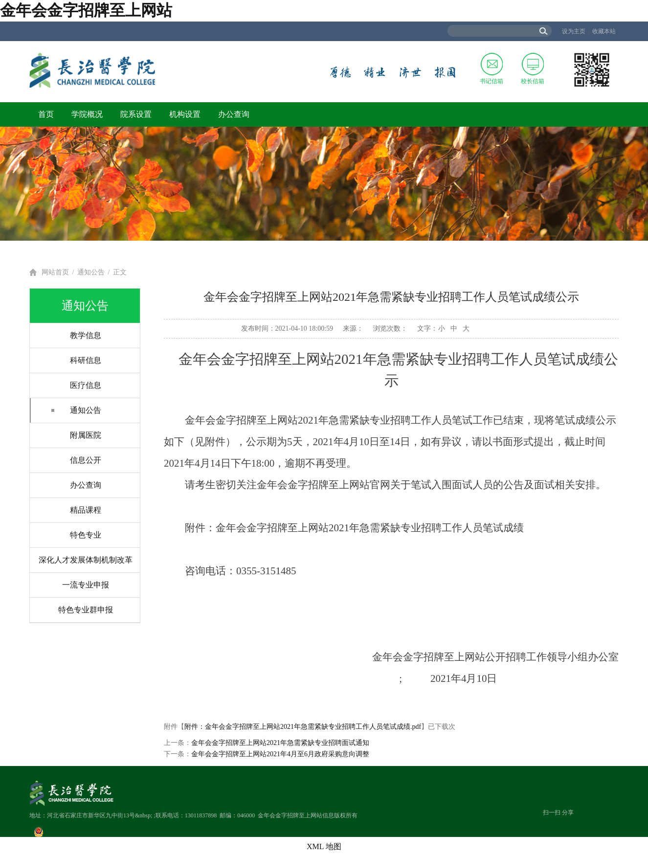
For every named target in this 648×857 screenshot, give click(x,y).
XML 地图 (324, 846)
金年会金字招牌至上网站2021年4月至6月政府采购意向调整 (280, 754)
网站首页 (55, 272)
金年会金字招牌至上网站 (86, 10)
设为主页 (573, 31)
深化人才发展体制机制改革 (86, 560)
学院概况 (87, 114)
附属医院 (85, 435)
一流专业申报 (85, 585)
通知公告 (91, 272)
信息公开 (85, 460)
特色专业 (85, 535)
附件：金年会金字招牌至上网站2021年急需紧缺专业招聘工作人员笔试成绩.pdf (302, 726)
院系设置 (136, 114)
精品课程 (85, 510)
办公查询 (233, 114)
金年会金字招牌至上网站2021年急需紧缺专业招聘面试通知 (280, 742)
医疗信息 (85, 385)
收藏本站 (604, 31)
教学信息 (85, 335)
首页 (46, 114)
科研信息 (85, 360)
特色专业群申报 (85, 610)
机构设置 (185, 114)
